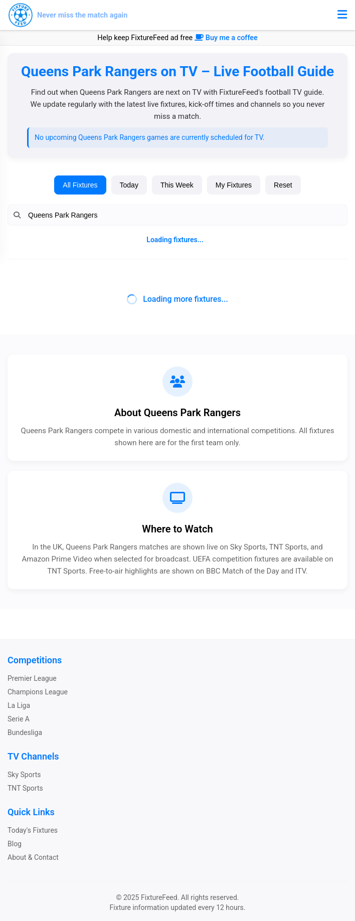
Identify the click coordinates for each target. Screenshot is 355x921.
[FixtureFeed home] (67, 15)
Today (129, 185)
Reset (283, 185)
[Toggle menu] (342, 15)
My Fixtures (234, 185)
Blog (15, 844)
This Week (177, 185)
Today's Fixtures (33, 830)
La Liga (19, 705)
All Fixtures (80, 185)
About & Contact (33, 857)
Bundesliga (25, 732)
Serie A (19, 719)
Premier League (32, 678)
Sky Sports (24, 775)
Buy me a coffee (226, 38)
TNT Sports (25, 788)
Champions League (38, 692)
